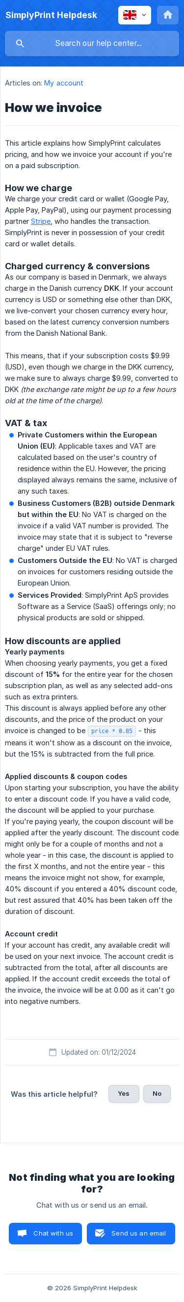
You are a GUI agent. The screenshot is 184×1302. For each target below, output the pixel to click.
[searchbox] (92, 43)
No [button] (157, 1093)
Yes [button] (124, 1093)
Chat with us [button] (53, 1233)
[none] (51, 15)
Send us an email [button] (138, 1233)
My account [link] (63, 83)
